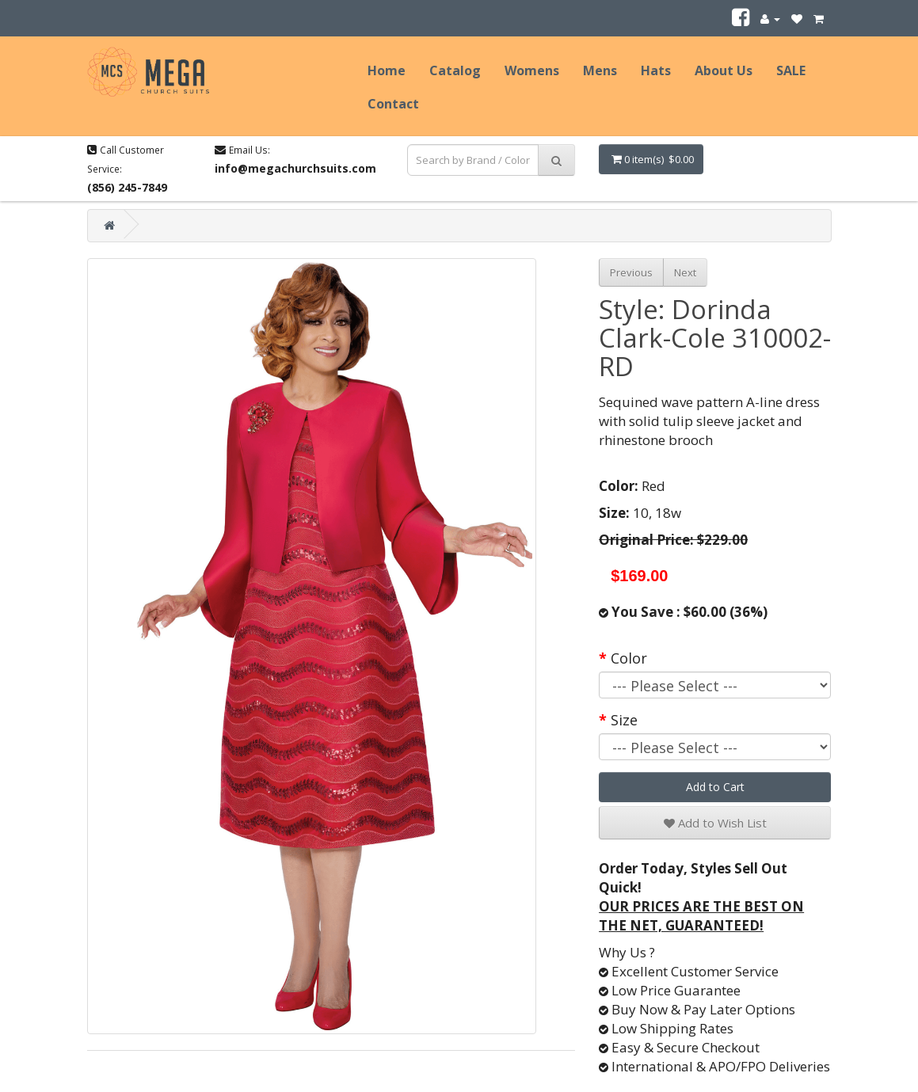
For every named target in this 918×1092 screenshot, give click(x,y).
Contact (393, 103)
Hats (656, 70)
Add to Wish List (715, 823)
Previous (631, 272)
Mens (600, 70)
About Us (723, 70)
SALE (791, 70)
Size (624, 719)
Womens (532, 70)
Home (387, 70)
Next (685, 272)
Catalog (455, 70)
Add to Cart (715, 786)
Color (629, 658)
